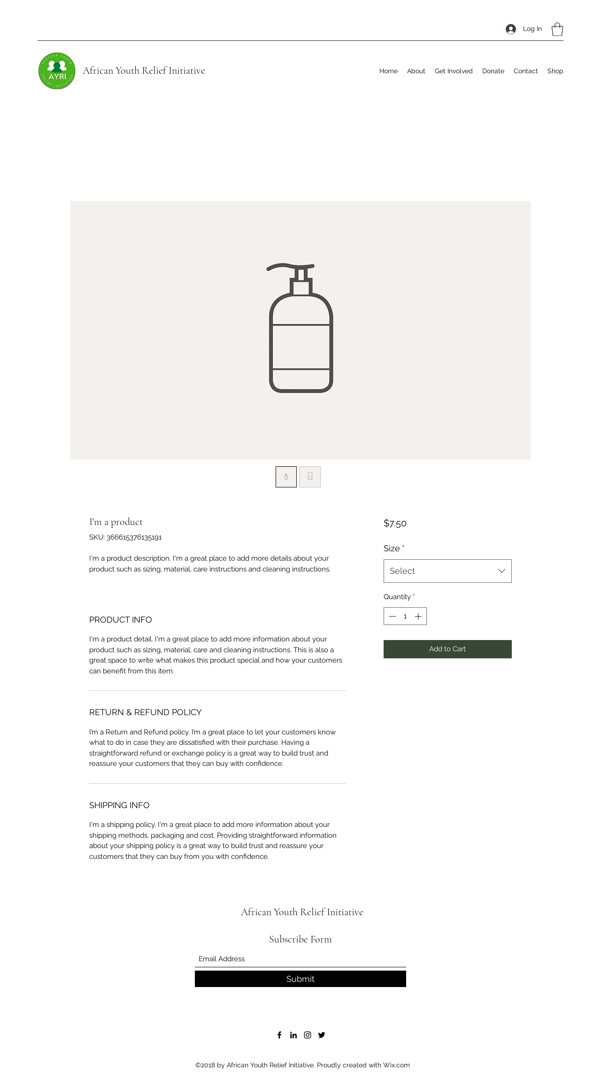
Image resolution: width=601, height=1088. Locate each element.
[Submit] (300, 979)
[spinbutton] (405, 616)
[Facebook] (279, 1035)
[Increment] (419, 616)
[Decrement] (391, 616)
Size (394, 548)
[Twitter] (321, 1035)
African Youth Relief (124, 70)
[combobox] (448, 571)
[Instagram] (307, 1035)
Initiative (185, 70)
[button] (557, 29)
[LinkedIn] (293, 1035)
